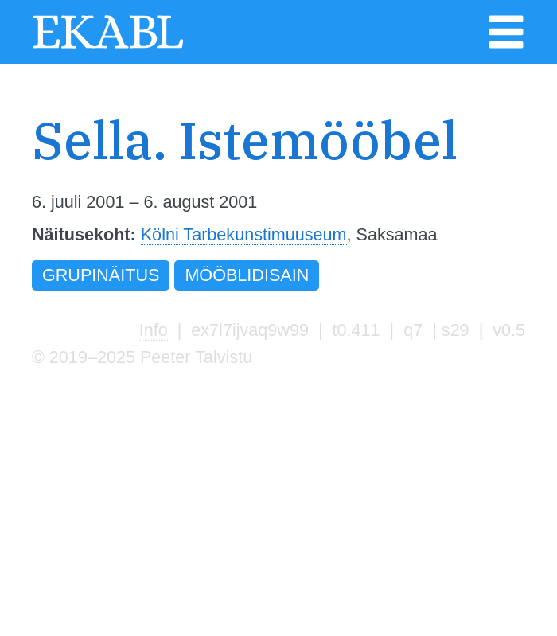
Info (153, 330)
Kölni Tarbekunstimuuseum (244, 234)
